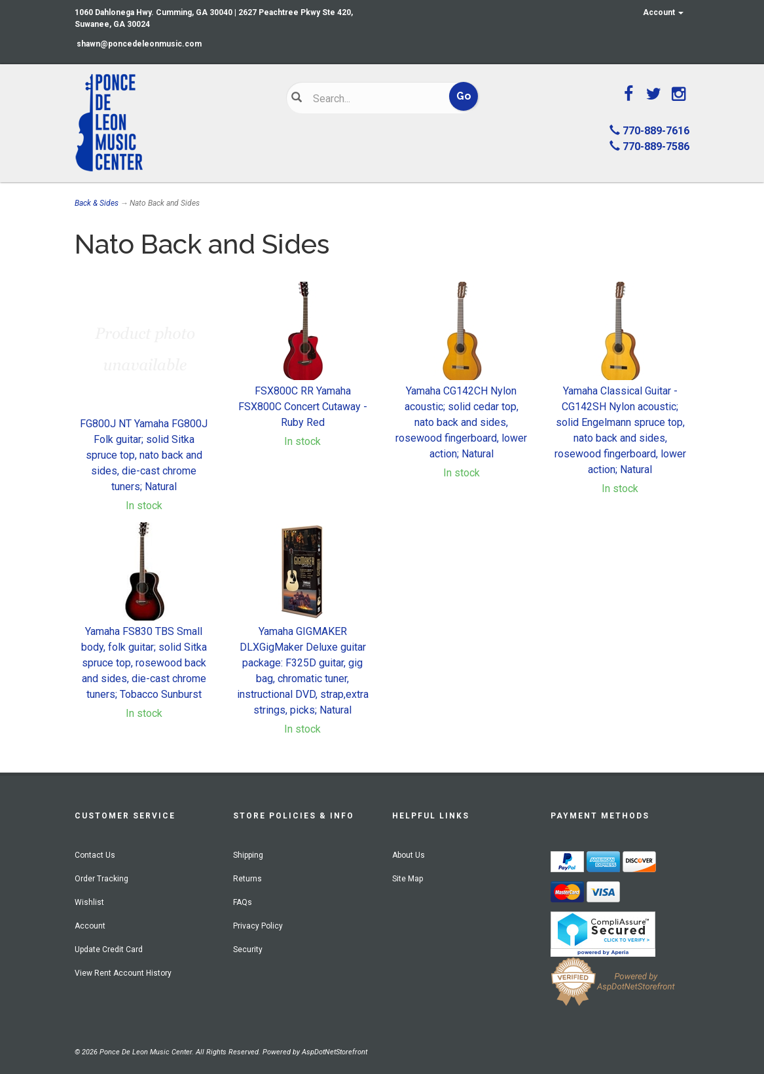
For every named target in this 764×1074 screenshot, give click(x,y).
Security (248, 949)
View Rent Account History (123, 973)
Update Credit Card (109, 949)
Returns (247, 878)
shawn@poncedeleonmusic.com (139, 43)
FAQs (242, 902)
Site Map (407, 878)
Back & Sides (96, 203)
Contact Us (95, 855)
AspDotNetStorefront (334, 1052)
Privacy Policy (258, 925)
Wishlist (89, 902)
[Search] (374, 98)
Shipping (248, 855)
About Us (408, 855)
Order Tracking (101, 878)
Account (663, 12)
